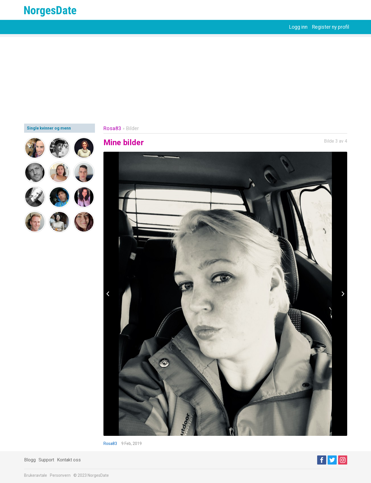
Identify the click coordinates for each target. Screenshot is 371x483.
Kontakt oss (69, 460)
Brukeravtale (35, 475)
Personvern (60, 475)
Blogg (30, 460)
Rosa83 (112, 128)
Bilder (132, 128)
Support (46, 460)
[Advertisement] (186, 76)
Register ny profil (330, 27)
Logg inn (298, 27)
